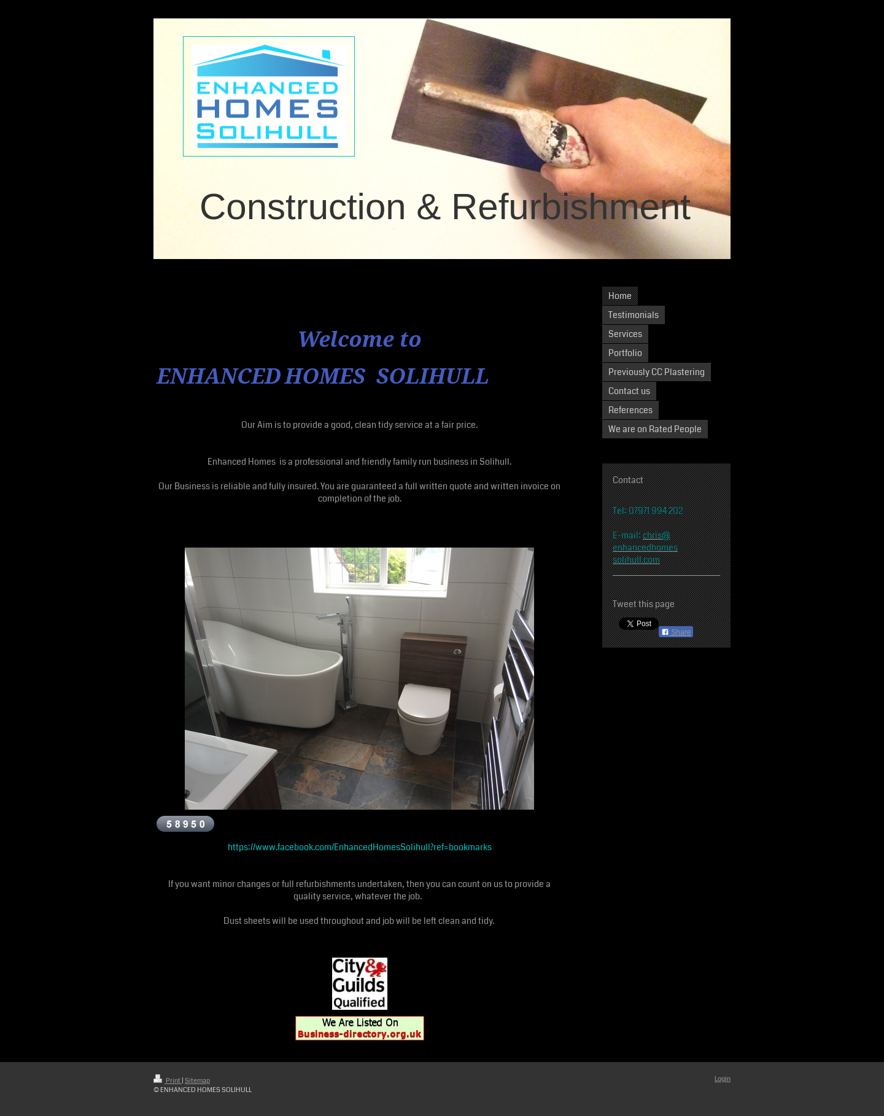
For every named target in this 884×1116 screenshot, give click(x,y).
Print (167, 1080)
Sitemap (197, 1080)
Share (676, 632)
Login (723, 1078)
